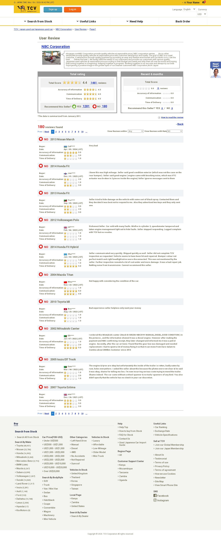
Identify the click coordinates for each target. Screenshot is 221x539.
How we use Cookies (165, 474)
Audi (21, 491)
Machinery (49, 515)
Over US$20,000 (52, 471)
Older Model (99, 452)
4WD (73, 452)
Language (177, 9)
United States (78, 506)
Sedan (47, 492)
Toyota (23, 445)
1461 (93, 82)
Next (47, 131)
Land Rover (25, 483)
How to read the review (170, 117)
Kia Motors (23, 510)
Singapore (76, 485)
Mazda (23, 468)
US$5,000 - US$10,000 (55, 463)
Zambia (75, 502)
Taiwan (74, 488)
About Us (159, 455)
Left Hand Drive (79, 440)
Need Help (134, 21)
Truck (46, 485)
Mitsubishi (24, 457)
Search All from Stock (28, 437)
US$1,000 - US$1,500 (54, 448)
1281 (86, 106)
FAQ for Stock (126, 435)
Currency (202, 9)
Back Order (183, 21)
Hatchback (49, 500)
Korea (74, 481)
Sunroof (75, 463)
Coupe (47, 504)
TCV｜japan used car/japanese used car (33, 29)
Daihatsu (24, 499)
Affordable (98, 444)
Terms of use (161, 462)
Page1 (93, 29)
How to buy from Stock (130, 431)
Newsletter (160, 477)
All (120, 455)
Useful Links (86, 21)
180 (104, 106)
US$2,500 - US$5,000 (54, 459)
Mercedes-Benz (27, 461)
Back (180, 124)
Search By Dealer (80, 516)
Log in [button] (72, 9)
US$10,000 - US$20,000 (55, 467)
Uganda (123, 480)
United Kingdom (79, 473)
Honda (23, 453)
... (86, 131)
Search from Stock (37, 21)
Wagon (47, 511)
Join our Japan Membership (169, 448)
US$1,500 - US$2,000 (54, 452)
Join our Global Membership (169, 445)
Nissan (23, 449)
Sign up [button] (53, 9)
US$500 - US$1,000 (53, 444)
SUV (46, 481)
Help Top (123, 427)
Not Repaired (78, 459)
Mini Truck (98, 456)
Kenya (74, 498)
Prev (40, 131)
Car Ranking (161, 427)
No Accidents (78, 456)
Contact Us (124, 438)
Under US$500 (51, 440)
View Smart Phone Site (166, 485)
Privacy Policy (162, 466)
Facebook (163, 495)
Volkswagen (25, 476)
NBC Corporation (64, 29)
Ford (21, 495)
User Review (81, 29)
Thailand (75, 477)
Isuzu (22, 487)
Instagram (163, 500)
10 (82, 131)
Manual (75, 444)
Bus (46, 496)
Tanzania (123, 472)
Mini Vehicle (50, 519)
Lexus (22, 502)
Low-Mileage (99, 448)
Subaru (23, 472)
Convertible (49, 507)
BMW (22, 464)
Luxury (96, 440)
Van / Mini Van (51, 488)
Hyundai (22, 506)
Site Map (159, 481)
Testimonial (161, 458)
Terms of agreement (165, 470)
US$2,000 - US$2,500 (54, 456)
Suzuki (23, 480)
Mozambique (126, 468)
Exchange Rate (162, 431)
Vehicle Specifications (166, 435)
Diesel (74, 448)
